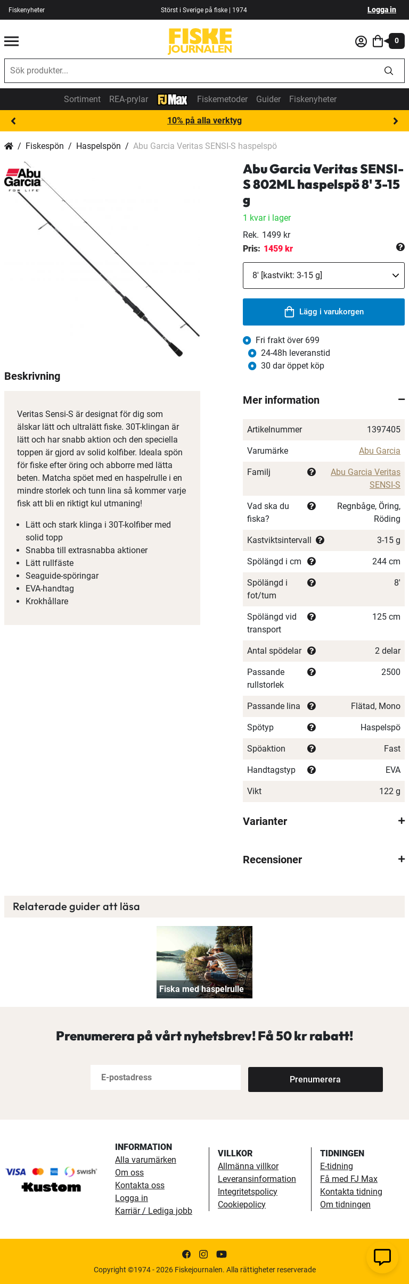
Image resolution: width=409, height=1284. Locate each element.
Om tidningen (345, 1204)
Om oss (129, 1173)
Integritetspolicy (247, 1192)
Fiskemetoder (222, 99)
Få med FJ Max (349, 1179)
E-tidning (336, 1166)
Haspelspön (98, 146)
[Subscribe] (283, 1077)
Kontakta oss (140, 1185)
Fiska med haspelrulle (201, 989)
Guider (268, 99)
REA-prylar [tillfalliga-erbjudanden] (128, 99)
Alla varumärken (145, 1160)
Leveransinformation (257, 1179)
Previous (13, 121)
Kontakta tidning (351, 1192)
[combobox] (189, 70)
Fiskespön (45, 146)
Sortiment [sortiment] (82, 99)
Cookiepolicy (242, 1204)
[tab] (324, 400)
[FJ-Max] (173, 99)
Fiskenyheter (313, 99)
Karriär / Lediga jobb (153, 1211)
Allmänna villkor (248, 1166)
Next (395, 121)
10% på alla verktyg (204, 120)
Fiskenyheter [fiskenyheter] (27, 10)
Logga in (381, 9)
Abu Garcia (379, 451)
